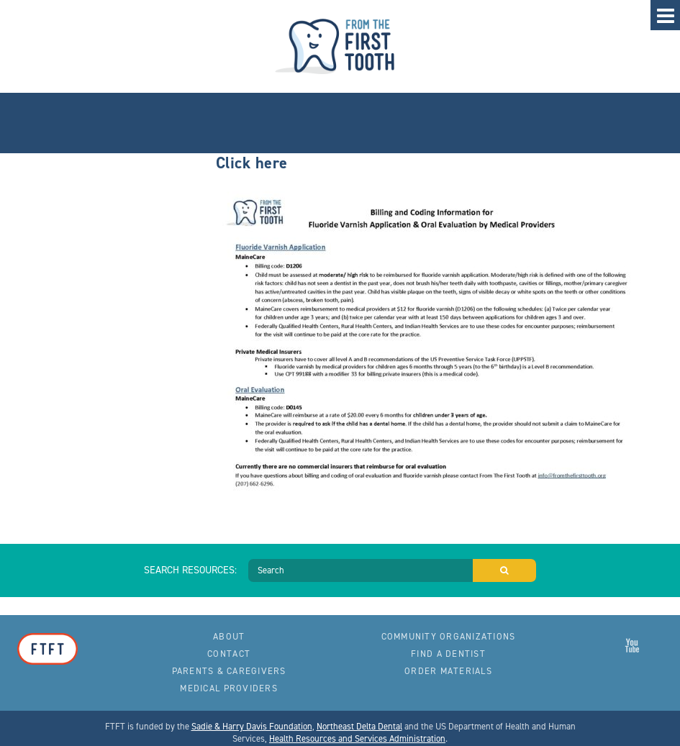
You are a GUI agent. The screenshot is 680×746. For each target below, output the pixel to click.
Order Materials (448, 671)
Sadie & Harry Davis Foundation (251, 726)
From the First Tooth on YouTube (632, 645)
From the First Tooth (340, 46)
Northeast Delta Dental (359, 726)
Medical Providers (228, 688)
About (229, 636)
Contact (228, 653)
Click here (251, 162)
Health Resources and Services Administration (357, 738)
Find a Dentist (448, 653)
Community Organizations (448, 636)
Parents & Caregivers (229, 671)
